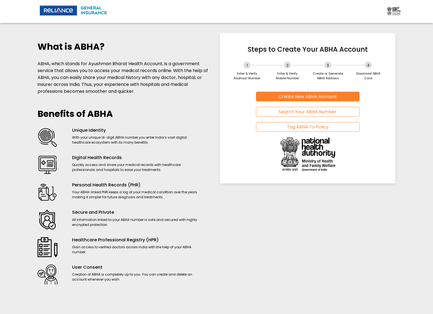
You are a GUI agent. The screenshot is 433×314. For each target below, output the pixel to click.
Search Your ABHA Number (308, 112)
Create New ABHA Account (307, 96)
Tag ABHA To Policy (308, 127)
